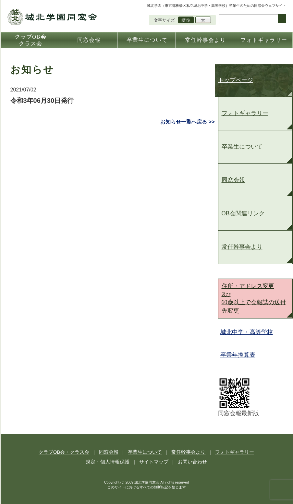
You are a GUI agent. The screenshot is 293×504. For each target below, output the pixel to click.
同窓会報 (233, 180)
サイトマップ (153, 461)
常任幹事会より (242, 247)
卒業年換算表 (238, 355)
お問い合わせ (188, 461)
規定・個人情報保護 (111, 461)
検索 (282, 18)
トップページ (235, 80)
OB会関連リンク (243, 213)
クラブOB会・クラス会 (71, 451)
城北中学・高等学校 (247, 332)
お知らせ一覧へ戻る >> (187, 122)
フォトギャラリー (245, 113)
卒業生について (242, 146)
